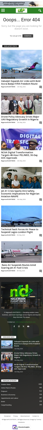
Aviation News (6, 113)
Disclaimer (7, 416)
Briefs (3, 401)
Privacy (15, 416)
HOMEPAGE (27, 36)
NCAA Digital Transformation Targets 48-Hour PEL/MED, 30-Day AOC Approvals (19, 155)
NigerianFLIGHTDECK (8, 87)
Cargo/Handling (6, 405)
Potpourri (4, 391)
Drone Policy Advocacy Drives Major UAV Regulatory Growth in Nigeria (20, 118)
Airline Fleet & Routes (8, 78)
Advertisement (25, 416)
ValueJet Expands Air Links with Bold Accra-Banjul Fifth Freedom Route (20, 82)
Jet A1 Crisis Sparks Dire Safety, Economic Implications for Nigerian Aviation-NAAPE (20, 193)
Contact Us (35, 416)
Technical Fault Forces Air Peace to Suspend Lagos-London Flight (19, 231)
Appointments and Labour (9, 398)
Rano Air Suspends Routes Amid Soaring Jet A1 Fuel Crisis (18, 266)
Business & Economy (8, 395)
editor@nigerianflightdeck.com (25, 322)
